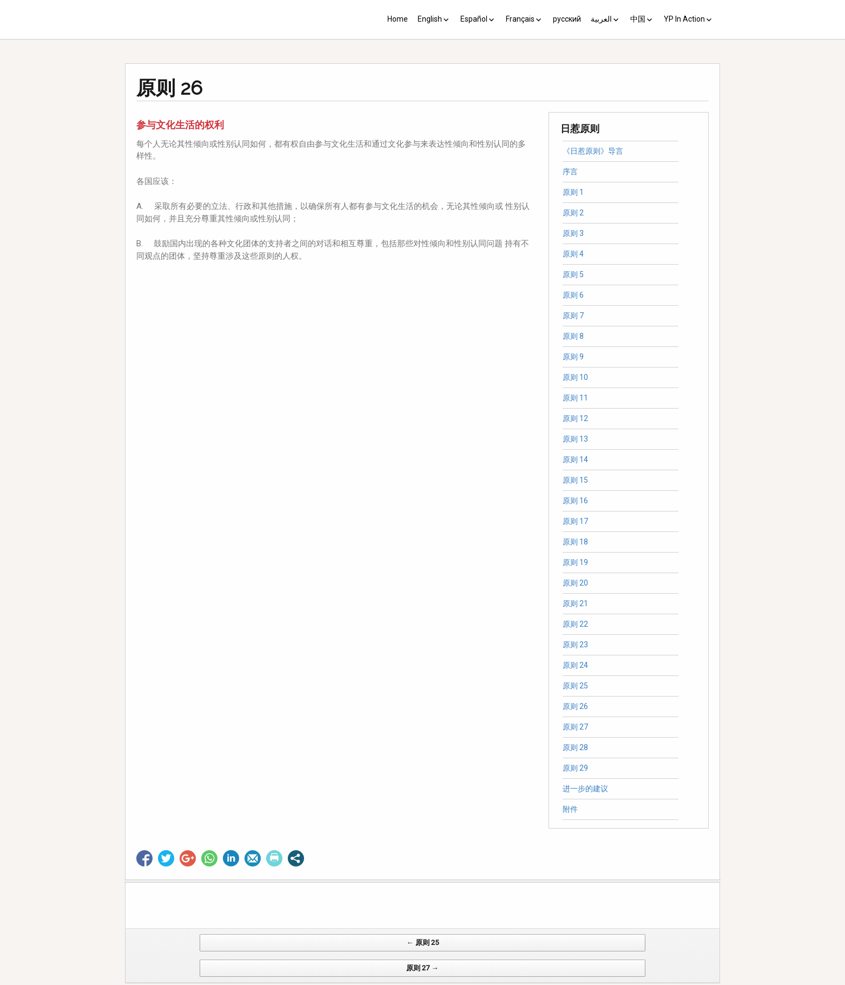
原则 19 (575, 562)
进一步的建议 (585, 788)
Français (520, 19)
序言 (570, 171)
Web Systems (529, 979)
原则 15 (575, 480)
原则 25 (575, 685)
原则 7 (573, 315)
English (430, 19)
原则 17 (575, 521)
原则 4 (573, 253)
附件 (570, 809)
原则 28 (575, 747)
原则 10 (575, 377)
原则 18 (575, 541)
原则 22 (575, 624)
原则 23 (575, 644)
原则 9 (573, 356)
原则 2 (573, 212)
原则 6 (573, 295)
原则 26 (575, 706)
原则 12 (575, 418)
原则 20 (575, 583)
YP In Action (684, 19)
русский (567, 19)
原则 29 (575, 768)
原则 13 (575, 439)
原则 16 (575, 500)
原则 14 (575, 459)
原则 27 (575, 727)
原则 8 (573, 336)
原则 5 (573, 274)
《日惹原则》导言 (593, 151)
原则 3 (573, 233)
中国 (637, 19)
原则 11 (575, 397)
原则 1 (573, 192)
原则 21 (575, 603)
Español (473, 19)
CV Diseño (424, 979)
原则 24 (575, 665)
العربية (601, 19)
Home (397, 19)
